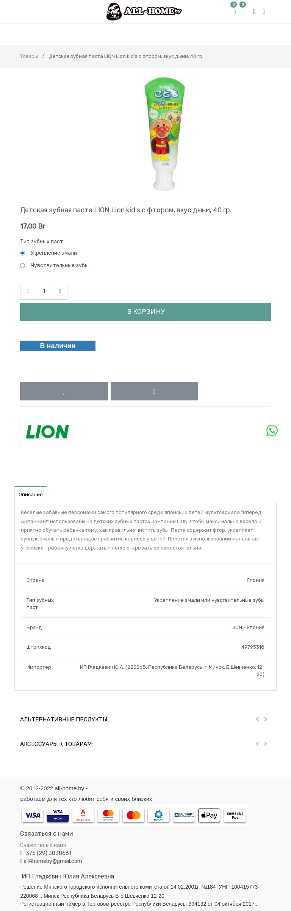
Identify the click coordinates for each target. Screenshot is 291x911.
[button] (64, 391)
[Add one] (60, 291)
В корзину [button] (145, 311)
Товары (29, 56)
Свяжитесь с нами (43, 845)
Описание (31, 494)
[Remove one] (27, 291)
